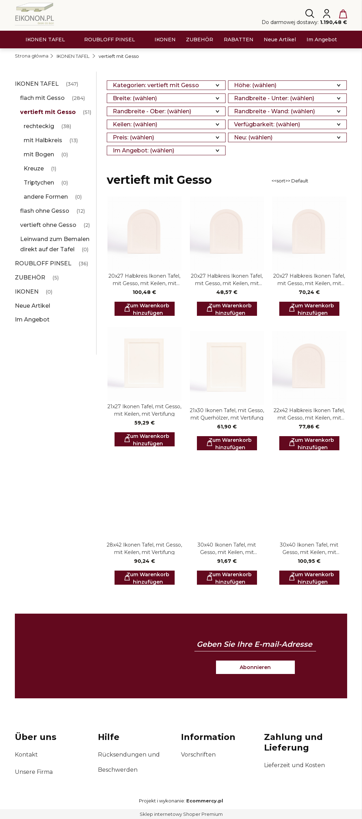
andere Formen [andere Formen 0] (46, 196)
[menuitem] (45, 39)
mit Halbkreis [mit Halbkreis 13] (43, 140)
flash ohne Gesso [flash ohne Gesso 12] (44, 210)
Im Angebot (32, 319)
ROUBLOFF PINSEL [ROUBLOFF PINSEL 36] (43, 263)
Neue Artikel (32, 305)
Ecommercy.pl (204, 800)
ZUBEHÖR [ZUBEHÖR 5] (30, 277)
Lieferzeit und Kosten (294, 765)
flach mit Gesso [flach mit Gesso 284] (42, 98)
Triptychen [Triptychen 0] (39, 182)
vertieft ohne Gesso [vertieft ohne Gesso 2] (48, 225)
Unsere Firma (34, 772)
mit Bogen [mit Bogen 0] (39, 154)
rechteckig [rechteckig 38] (39, 126)
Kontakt (26, 754)
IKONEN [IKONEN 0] (27, 291)
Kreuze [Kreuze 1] (34, 168)
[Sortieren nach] (308, 181)
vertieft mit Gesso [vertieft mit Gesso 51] (48, 112)
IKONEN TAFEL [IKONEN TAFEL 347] (37, 83)
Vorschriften (198, 754)
